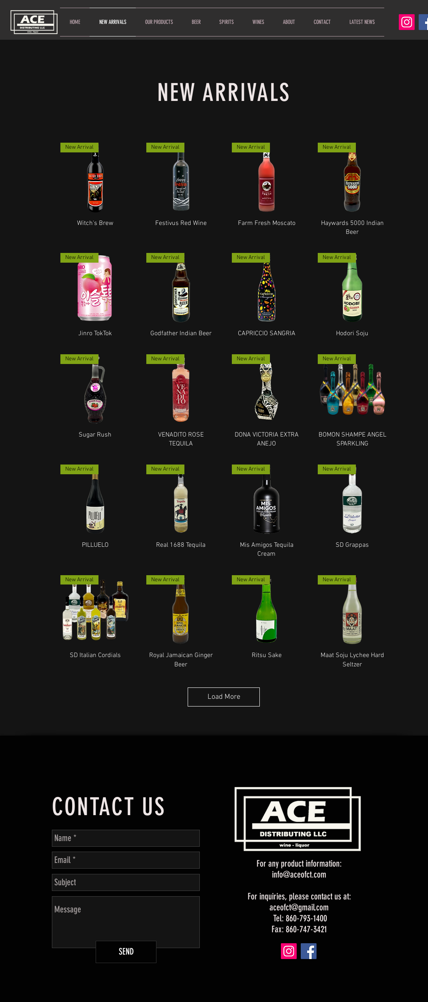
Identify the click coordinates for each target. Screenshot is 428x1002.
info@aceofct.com (299, 874)
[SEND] (126, 952)
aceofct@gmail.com (299, 907)
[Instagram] (407, 22)
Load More (224, 697)
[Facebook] (309, 951)
